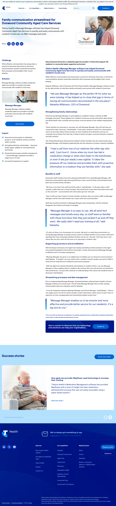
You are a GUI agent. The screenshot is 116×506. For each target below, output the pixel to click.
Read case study (57, 401)
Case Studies (63, 8)
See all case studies (104, 357)
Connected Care (62, 480)
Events (81, 454)
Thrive (30, 503)
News (81, 450)
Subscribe (54, 435)
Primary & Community (64, 454)
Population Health (63, 470)
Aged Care (60, 458)
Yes (74, 4)
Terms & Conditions (17, 503)
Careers (38, 467)
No (77, 4)
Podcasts (82, 458)
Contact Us (39, 471)
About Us (21, 8)
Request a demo (108, 447)
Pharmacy (60, 466)
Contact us (105, 8)
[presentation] (105, 417)
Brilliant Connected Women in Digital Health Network (87, 464)
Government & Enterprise (65, 484)
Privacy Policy (6, 503)
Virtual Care (61, 462)
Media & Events (49, 8)
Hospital (60, 450)
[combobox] (84, 8)
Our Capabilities (34, 8)
